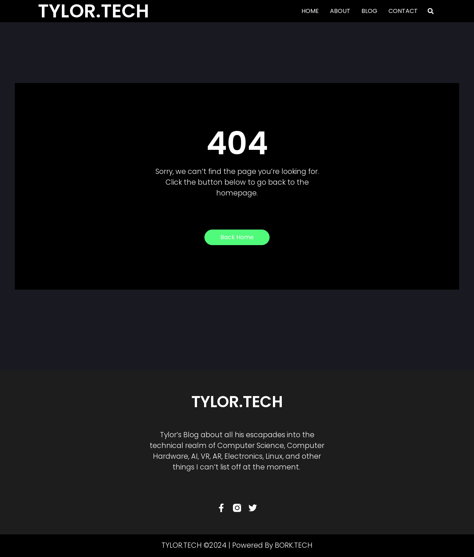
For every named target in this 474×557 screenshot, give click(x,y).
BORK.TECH (294, 545)
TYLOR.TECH (237, 402)
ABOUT (340, 11)
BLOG (369, 11)
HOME (310, 11)
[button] (430, 11)
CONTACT (403, 11)
